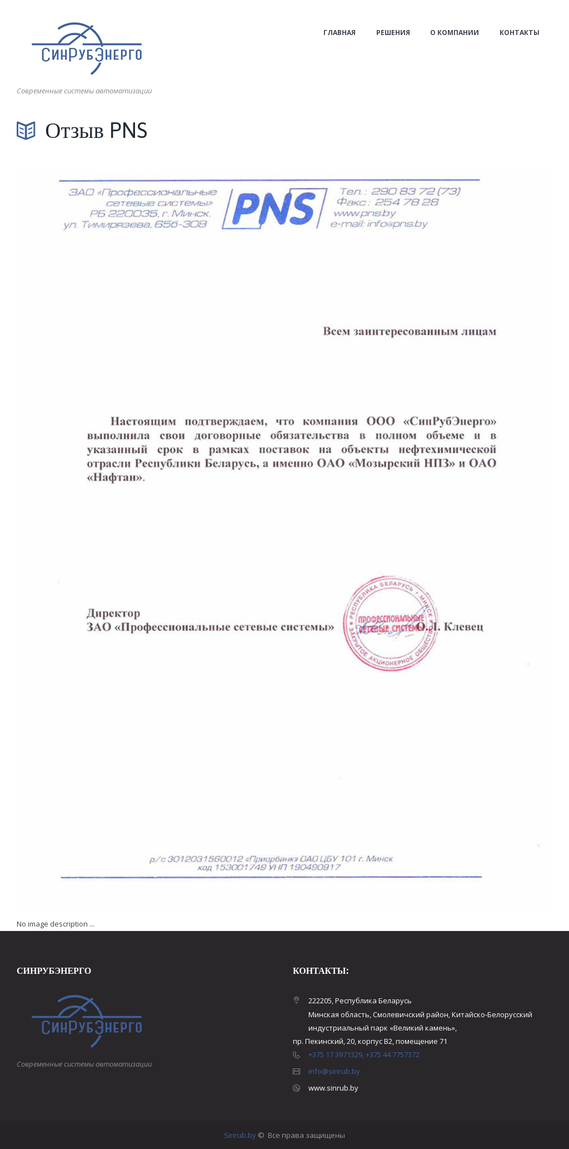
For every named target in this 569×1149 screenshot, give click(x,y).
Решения (393, 32)
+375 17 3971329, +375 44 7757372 (364, 1054)
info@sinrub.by (334, 1071)
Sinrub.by (241, 1135)
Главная (339, 32)
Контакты (520, 32)
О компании (454, 32)
